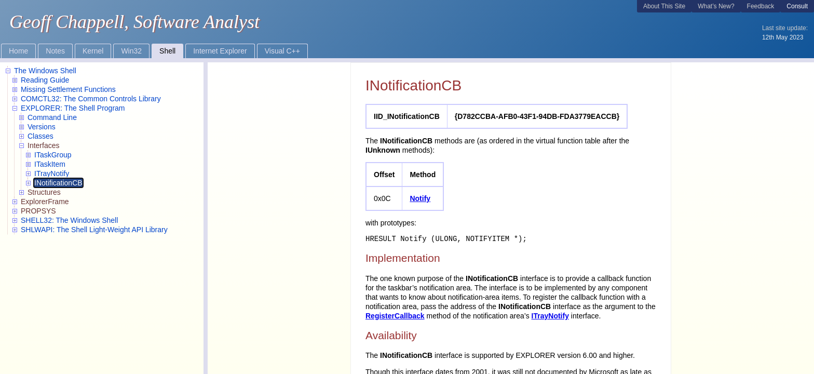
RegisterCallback (395, 316)
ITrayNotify (550, 316)
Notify (420, 198)
